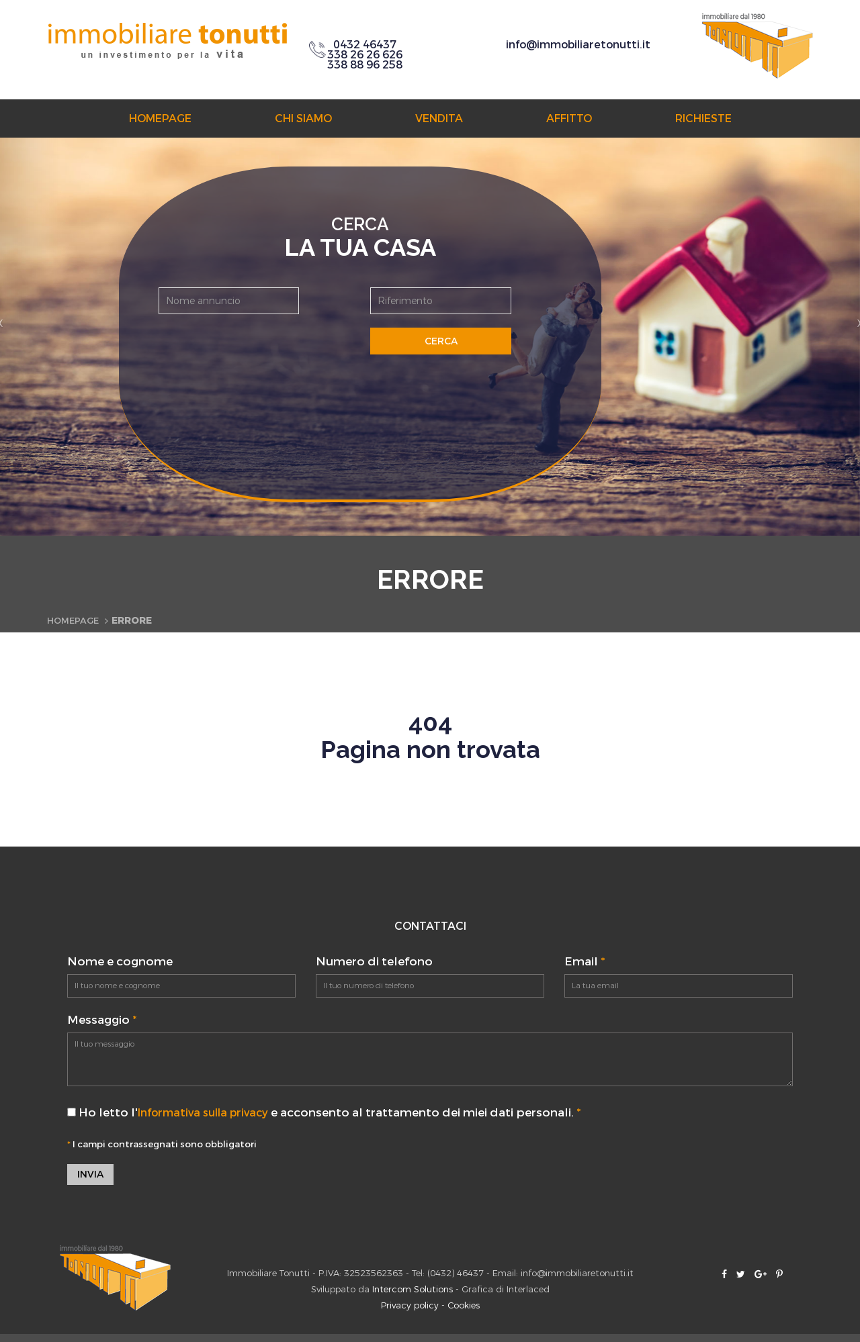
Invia (90, 1175)
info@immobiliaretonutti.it (578, 45)
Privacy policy (410, 1306)
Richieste (703, 118)
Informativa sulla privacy (210, 1112)
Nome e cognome (120, 961)
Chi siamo (303, 118)
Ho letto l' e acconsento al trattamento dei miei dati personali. (330, 1112)
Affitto (569, 118)
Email (584, 961)
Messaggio (101, 1020)
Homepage (160, 118)
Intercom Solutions (412, 1290)
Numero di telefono (374, 961)
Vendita (439, 118)
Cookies (463, 1306)
